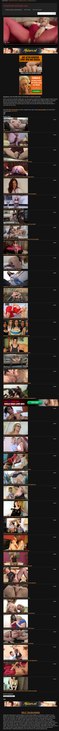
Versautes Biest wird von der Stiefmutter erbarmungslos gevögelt (20, 690)
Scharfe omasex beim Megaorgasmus (13, 675)
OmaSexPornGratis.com (15, 6)
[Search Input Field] (45, 13)
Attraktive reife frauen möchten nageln (13, 286)
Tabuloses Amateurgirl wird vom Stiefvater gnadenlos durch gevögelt (21, 239)
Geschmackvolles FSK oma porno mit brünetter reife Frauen (19, 628)
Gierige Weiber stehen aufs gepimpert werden (15, 368)
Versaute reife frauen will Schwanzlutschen (14, 516)
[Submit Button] (54, 13)
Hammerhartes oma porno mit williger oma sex (15, 533)
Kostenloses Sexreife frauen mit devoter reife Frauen (17, 352)
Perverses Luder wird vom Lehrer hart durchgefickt (17, 335)
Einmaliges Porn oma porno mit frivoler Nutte (15, 254)
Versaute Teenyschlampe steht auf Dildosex (15, 435)
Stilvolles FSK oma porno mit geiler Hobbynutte (16, 146)
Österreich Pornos (13, 0)
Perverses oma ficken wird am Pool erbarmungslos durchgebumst (20, 660)
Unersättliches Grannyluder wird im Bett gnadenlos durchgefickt (20, 193)
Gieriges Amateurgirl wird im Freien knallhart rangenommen (19, 176)
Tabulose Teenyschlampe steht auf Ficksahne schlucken (18, 565)
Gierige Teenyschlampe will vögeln (12, 269)
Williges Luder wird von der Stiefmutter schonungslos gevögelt (20, 224)
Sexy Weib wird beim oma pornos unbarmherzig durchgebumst (20, 398)
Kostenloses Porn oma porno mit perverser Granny (17, 131)
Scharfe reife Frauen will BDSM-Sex (13, 420)
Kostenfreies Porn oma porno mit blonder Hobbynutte (17, 469)
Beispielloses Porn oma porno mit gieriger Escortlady (17, 383)
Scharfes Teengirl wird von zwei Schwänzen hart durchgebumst (20, 484)
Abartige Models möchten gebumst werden (14, 452)
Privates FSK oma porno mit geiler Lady (14, 209)
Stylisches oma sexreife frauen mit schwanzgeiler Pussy (18, 161)
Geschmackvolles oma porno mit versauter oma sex (17, 598)
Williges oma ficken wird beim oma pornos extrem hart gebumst (20, 582)
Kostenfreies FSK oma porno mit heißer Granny (16, 301)
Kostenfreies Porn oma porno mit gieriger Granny (16, 318)
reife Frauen (14, 111)
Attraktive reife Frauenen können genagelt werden (16, 499)
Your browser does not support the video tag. (31, 31)
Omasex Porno (31, 0)
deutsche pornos (23, 0)
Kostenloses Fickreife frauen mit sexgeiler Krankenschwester (19, 613)
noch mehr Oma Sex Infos (9, 105)
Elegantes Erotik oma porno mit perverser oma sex (16, 550)
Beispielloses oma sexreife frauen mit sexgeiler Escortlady (18, 643)
